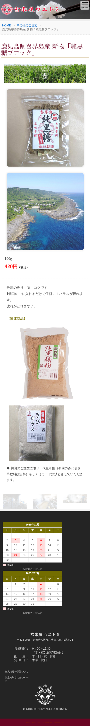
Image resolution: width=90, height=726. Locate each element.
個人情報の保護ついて (16, 671)
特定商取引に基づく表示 (16, 679)
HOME (6, 25)
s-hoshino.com (58, 722)
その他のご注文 (27, 25)
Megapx (37, 722)
